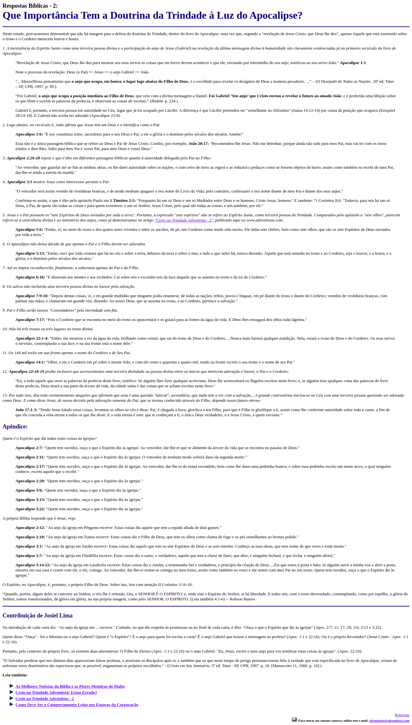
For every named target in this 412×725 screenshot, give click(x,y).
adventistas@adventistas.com (389, 720)
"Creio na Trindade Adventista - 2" (183, 220)
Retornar (402, 714)
